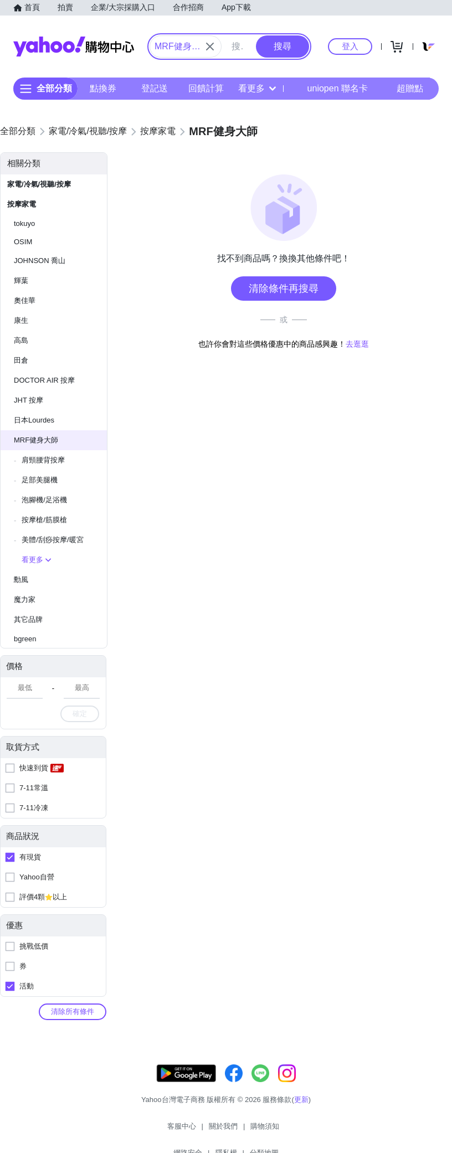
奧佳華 (24, 300)
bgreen (25, 639)
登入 (350, 46)
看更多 (257, 88)
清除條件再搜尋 (284, 288)
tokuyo (24, 223)
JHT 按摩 (28, 400)
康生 (21, 320)
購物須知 (208, 1130)
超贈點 (402, 88)
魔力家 (24, 599)
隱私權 (289, 1130)
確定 (80, 713)
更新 (301, 1110)
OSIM (23, 242)
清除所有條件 (72, 1011)
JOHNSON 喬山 (39, 260)
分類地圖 (326, 1130)
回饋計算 (206, 88)
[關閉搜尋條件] (210, 46)
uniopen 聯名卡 (330, 88)
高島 (21, 340)
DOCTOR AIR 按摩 (44, 380)
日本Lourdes (34, 420)
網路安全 (250, 1130)
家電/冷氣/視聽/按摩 (39, 184)
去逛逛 (357, 343)
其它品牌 (28, 619)
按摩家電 (21, 204)
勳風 (21, 579)
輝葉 (21, 280)
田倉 (21, 360)
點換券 (103, 88)
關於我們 (166, 1130)
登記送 (154, 88)
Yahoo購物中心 (73, 46)
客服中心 (125, 1130)
